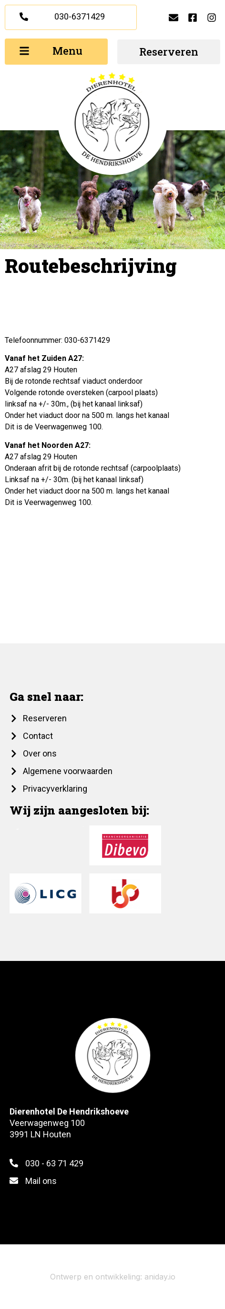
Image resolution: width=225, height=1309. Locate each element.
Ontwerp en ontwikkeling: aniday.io (112, 1276)
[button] (56, 52)
